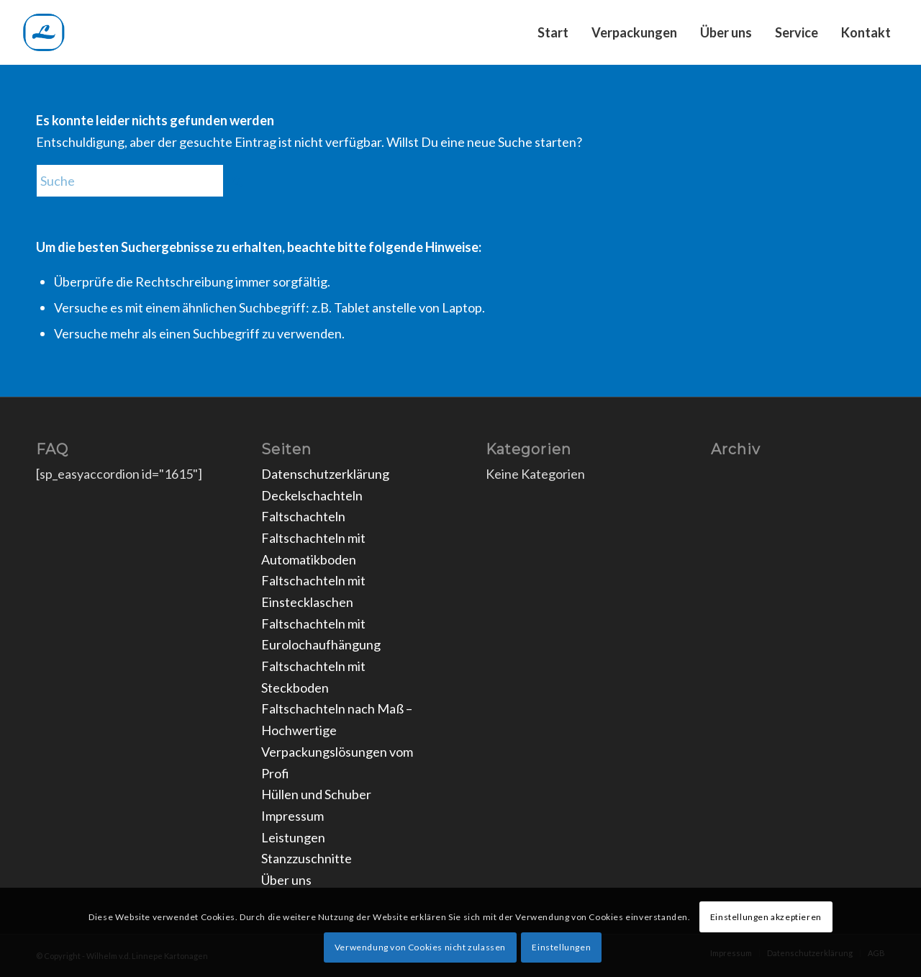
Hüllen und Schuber (316, 794)
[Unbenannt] (89, 32)
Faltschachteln (303, 516)
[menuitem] (553, 32)
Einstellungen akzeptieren (766, 916)
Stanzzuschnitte (306, 858)
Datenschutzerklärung (325, 474)
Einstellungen (561, 947)
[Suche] (144, 180)
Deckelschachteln (312, 495)
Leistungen (293, 837)
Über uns (286, 880)
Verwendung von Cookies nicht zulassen (420, 947)
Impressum (292, 816)
